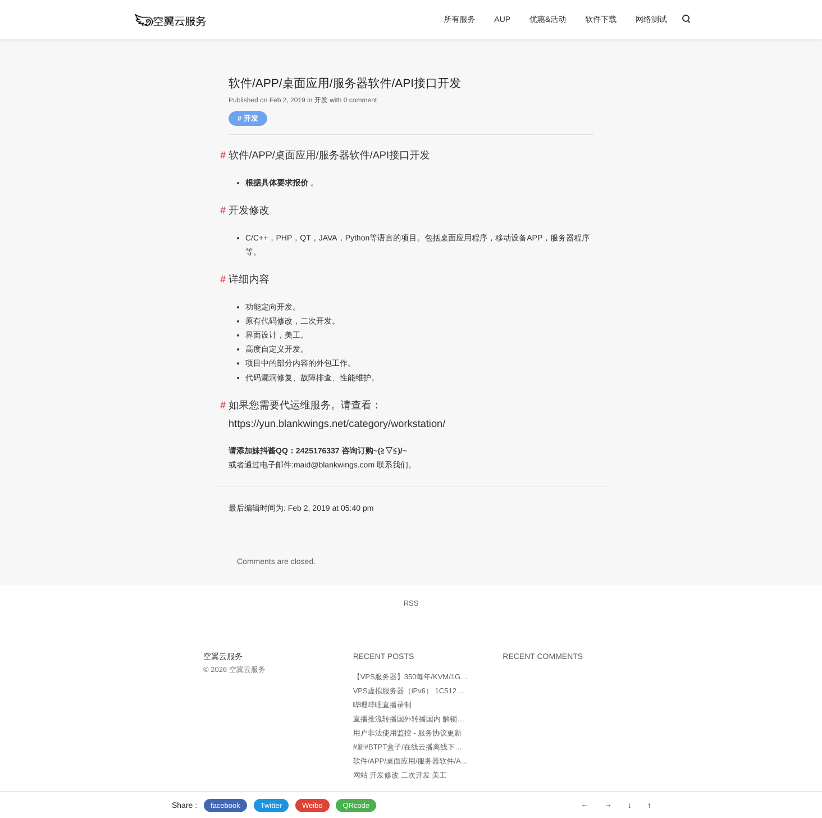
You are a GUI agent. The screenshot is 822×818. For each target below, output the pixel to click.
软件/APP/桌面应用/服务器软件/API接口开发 (425, 761)
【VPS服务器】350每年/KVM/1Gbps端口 (420, 676)
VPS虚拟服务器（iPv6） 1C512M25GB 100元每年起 (439, 691)
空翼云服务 (223, 656)
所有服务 (459, 19)
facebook (225, 805)
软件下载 (600, 19)
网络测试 (651, 19)
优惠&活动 (547, 19)
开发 (321, 100)
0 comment (360, 100)
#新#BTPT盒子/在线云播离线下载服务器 (418, 747)
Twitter (271, 805)
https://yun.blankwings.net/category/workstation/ (337, 423)
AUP (502, 19)
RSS (411, 603)
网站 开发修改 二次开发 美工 (400, 775)
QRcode (355, 805)
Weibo (312, 805)
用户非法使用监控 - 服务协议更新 (407, 733)
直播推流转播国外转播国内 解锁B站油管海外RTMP (436, 719)
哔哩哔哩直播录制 (382, 705)
